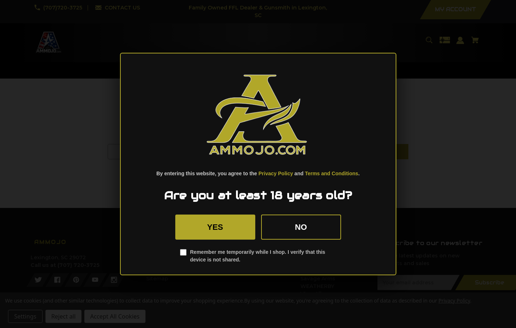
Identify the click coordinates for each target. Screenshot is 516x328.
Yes (215, 227)
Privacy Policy (276, 173)
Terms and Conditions (331, 173)
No (301, 227)
